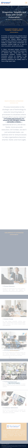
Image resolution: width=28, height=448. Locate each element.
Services (8, 19)
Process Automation (17, 19)
